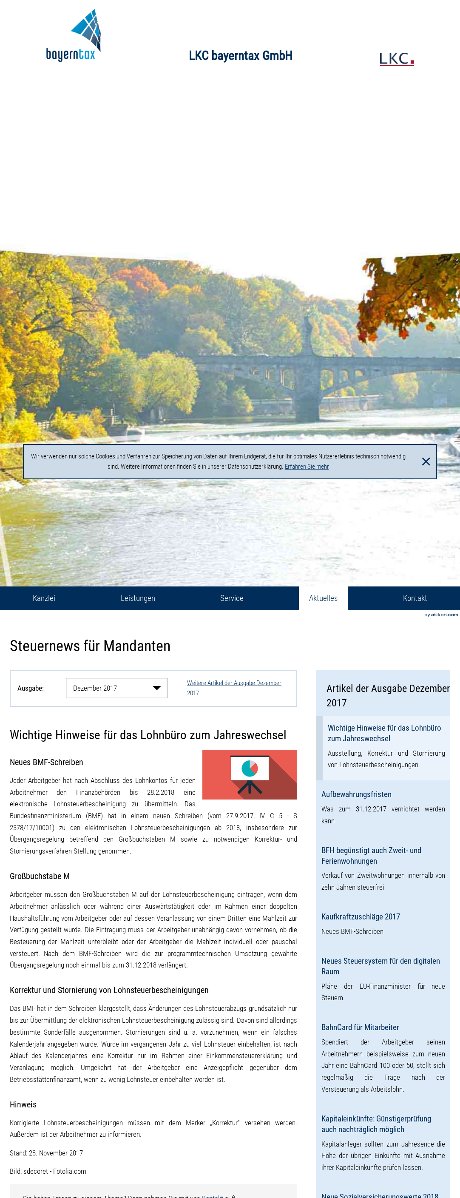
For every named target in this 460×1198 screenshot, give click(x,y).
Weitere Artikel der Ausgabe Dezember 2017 (234, 688)
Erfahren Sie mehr (307, 466)
